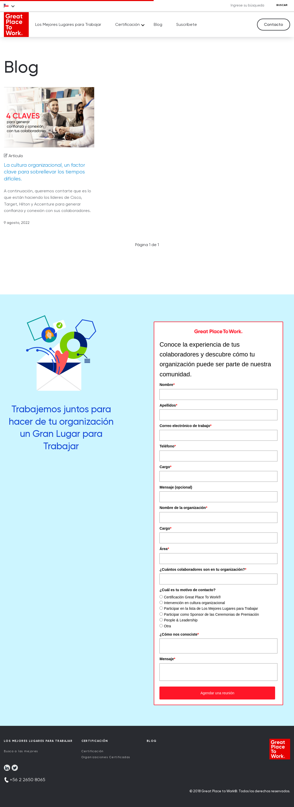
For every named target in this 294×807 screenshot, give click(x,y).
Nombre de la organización (183, 508)
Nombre (166, 385)
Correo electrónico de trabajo (185, 426)
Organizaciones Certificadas (106, 757)
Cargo (165, 467)
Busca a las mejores (21, 751)
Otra (167, 626)
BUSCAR (282, 5)
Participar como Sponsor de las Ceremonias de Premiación (211, 614)
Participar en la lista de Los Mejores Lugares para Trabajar (211, 608)
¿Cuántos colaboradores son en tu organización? (202, 569)
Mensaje (167, 659)
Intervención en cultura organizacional (194, 603)
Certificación (127, 24)
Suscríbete (186, 24)
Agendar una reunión (217, 693)
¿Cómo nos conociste (179, 634)
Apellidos (168, 405)
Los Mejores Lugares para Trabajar (68, 24)
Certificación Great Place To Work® (192, 597)
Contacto (273, 24)
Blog (158, 24)
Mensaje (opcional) (175, 487)
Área (164, 549)
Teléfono (167, 446)
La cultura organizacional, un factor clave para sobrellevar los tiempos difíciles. (44, 172)
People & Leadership (180, 620)
